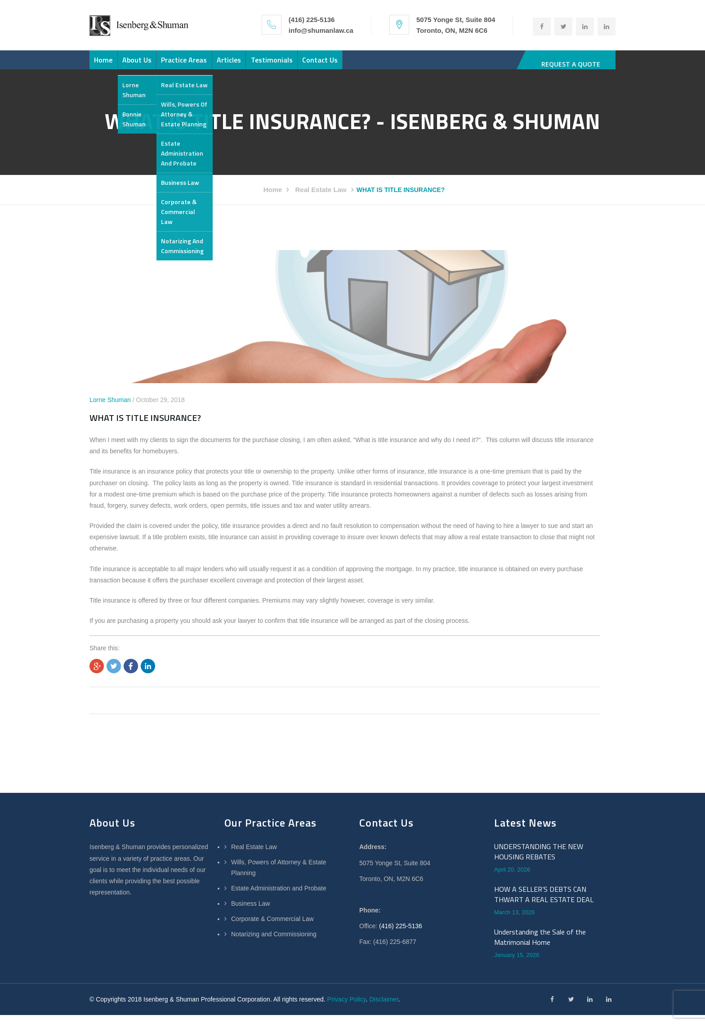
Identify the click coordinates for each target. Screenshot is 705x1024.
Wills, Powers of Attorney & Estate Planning (278, 876)
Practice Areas (217, 64)
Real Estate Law (320, 198)
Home (110, 64)
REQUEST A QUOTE (570, 64)
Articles (275, 64)
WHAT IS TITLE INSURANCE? (145, 426)
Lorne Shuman (110, 408)
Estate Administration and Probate (278, 897)
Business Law (250, 912)
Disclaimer (383, 1008)
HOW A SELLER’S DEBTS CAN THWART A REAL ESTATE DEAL (543, 903)
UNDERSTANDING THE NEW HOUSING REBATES (538, 860)
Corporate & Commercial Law (272, 927)
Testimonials (331, 64)
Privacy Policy (346, 1008)
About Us (156, 64)
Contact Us (393, 64)
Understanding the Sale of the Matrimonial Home (540, 946)
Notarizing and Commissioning (274, 943)
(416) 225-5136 (400, 935)
